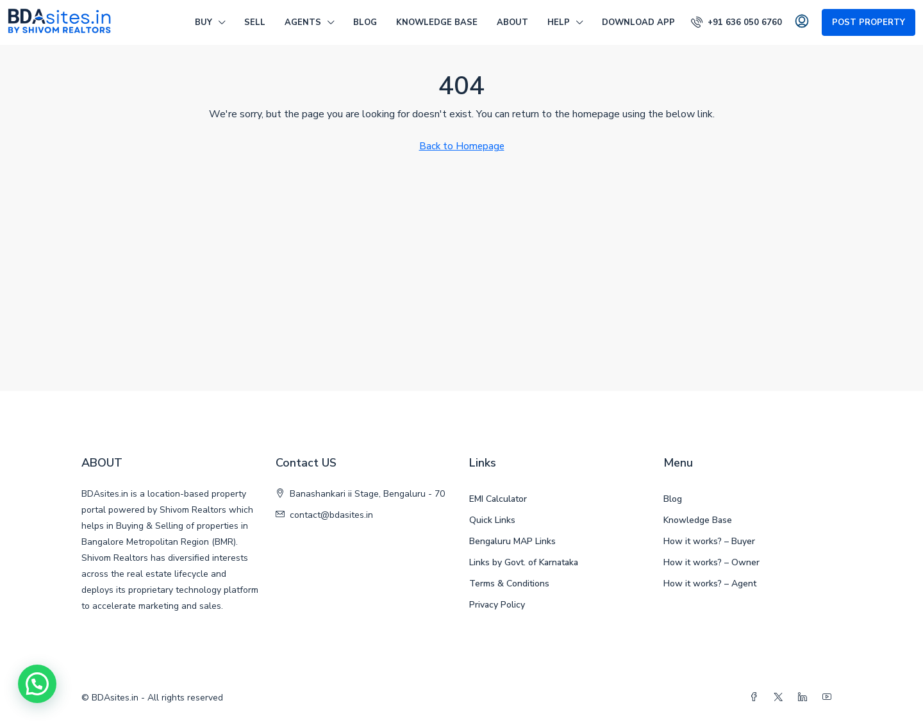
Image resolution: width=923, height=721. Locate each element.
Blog (365, 22)
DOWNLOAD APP (638, 22)
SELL (254, 22)
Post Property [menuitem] (868, 22)
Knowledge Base (437, 22)
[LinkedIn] (805, 698)
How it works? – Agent (709, 583)
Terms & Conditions (509, 583)
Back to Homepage (461, 146)
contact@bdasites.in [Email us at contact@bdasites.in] (331, 515)
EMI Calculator (498, 499)
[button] (37, 684)
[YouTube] (829, 698)
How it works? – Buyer (709, 541)
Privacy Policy (497, 605)
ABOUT (512, 22)
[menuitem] (736, 22)
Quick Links (492, 520)
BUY (203, 22)
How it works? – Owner (711, 562)
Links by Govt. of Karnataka (523, 562)
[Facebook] (756, 698)
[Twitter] (781, 698)
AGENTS (303, 22)
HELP (558, 22)
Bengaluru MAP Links (512, 541)
